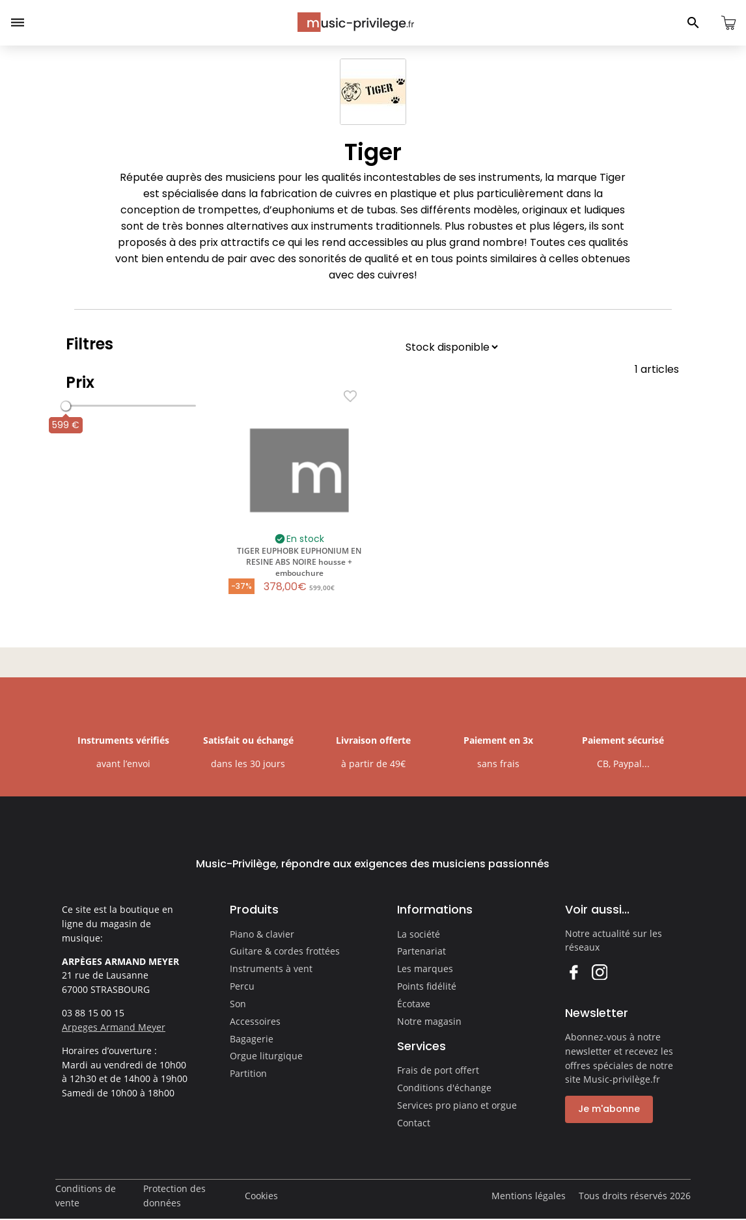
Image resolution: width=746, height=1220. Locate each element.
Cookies (261, 1195)
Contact (413, 1123)
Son (238, 1003)
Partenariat (421, 951)
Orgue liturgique (266, 1056)
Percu (242, 986)
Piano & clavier (262, 934)
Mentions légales (528, 1195)
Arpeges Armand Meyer (113, 1027)
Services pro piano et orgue (457, 1105)
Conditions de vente (85, 1195)
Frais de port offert (438, 1070)
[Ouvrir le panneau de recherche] (693, 22)
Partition (248, 1073)
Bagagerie (251, 1039)
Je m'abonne (609, 1108)
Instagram (599, 972)
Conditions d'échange (444, 1087)
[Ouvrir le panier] (728, 22)
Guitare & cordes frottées (285, 951)
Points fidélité (426, 986)
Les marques (425, 968)
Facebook (573, 972)
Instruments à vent (271, 968)
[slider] (65, 406)
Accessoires (255, 1021)
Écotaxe (413, 1003)
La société (418, 934)
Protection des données (174, 1195)
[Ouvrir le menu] (17, 22)
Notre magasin (429, 1021)
